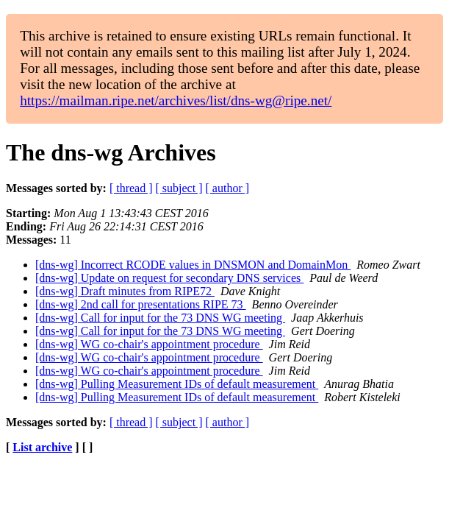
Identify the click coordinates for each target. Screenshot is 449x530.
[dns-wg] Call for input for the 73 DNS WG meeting (160, 317)
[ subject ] (179, 188)
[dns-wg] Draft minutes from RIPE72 (125, 291)
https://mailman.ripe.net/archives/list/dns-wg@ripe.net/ (175, 100)
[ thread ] (131, 188)
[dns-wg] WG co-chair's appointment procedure (149, 344)
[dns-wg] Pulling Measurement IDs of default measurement (176, 384)
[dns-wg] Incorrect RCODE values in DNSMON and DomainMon (193, 264)
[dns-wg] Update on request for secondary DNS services (169, 278)
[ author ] (228, 188)
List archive (42, 447)
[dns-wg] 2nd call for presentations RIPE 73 (140, 304)
